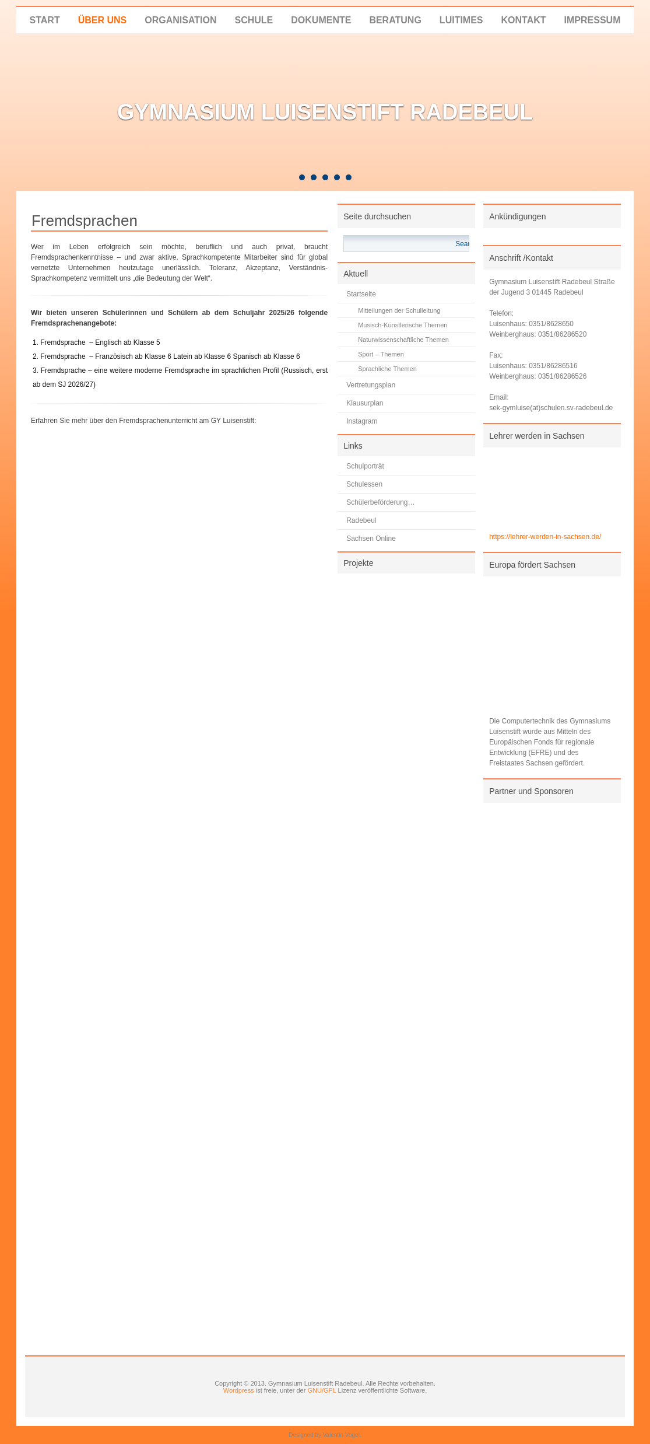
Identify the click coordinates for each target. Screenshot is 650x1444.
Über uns (102, 20)
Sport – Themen (381, 354)
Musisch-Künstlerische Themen (402, 324)
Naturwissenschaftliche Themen (403, 339)
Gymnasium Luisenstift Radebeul (325, 112)
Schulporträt (365, 466)
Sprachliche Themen (387, 368)
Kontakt (523, 20)
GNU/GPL (321, 1390)
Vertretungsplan (370, 385)
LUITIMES (461, 20)
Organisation (180, 20)
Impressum (592, 20)
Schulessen (364, 484)
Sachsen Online (371, 538)
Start (45, 20)
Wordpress (238, 1390)
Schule (253, 20)
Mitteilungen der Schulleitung (399, 310)
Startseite (361, 294)
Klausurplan (364, 403)
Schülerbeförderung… (380, 502)
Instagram (361, 421)
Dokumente (321, 20)
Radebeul (361, 520)
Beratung (395, 20)
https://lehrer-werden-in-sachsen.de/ (545, 537)
